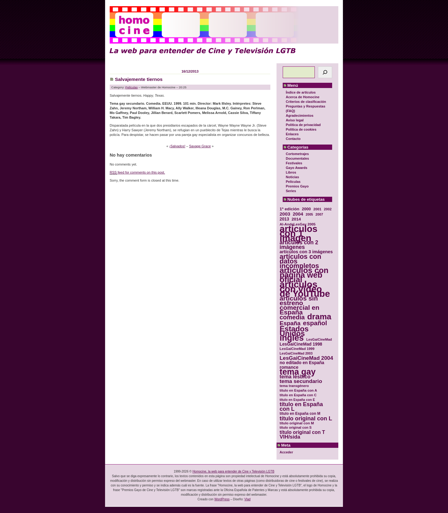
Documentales (297, 158)
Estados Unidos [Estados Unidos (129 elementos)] (294, 331)
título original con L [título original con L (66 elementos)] (306, 418)
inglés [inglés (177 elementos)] (292, 338)
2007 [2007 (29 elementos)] (319, 214)
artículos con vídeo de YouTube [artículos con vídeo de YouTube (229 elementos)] (305, 289)
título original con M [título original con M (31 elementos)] (297, 423)
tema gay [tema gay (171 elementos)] (297, 372)
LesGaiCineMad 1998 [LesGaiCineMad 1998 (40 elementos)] (301, 344)
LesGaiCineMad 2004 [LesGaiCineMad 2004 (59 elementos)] (306, 358)
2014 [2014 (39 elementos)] (296, 219)
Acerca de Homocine (302, 97)
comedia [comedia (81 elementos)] (292, 317)
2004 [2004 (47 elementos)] (298, 214)
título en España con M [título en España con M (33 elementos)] (300, 413)
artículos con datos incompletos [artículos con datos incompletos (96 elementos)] (300, 261)
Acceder (286, 452)
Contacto (293, 139)
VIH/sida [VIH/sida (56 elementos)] (290, 437)
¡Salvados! (177, 146)
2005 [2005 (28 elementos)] (309, 214)
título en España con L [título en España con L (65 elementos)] (301, 406)
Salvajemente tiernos (139, 79)
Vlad (247, 499)
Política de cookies (301, 129)
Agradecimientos (299, 115)
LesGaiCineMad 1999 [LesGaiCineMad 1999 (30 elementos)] (297, 349)
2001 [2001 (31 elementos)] (317, 209)
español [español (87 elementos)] (315, 323)
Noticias (292, 177)
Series (291, 191)
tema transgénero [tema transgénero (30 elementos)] (294, 386)
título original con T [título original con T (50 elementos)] (302, 432)
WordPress (222, 499)
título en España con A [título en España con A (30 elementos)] (298, 390)
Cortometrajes (297, 154)
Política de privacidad (303, 125)
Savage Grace (200, 146)
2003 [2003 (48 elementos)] (285, 214)
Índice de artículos (301, 92)
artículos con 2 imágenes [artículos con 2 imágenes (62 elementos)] (299, 245)
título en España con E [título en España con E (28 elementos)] (297, 400)
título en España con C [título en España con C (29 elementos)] (298, 395)
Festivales (294, 163)
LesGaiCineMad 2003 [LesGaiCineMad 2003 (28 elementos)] (296, 353)
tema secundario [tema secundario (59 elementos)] (301, 381)
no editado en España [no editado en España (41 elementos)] (302, 362)
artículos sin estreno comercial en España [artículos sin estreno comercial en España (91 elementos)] (299, 305)
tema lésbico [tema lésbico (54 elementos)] (295, 376)
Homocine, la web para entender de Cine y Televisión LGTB (233, 471)
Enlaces (292, 134)
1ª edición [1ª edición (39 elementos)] (289, 209)
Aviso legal (295, 120)
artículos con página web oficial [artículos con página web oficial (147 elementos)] (304, 275)
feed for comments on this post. (137, 172)
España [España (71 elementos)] (290, 323)
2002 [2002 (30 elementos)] (328, 209)
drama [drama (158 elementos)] (319, 316)
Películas (293, 181)
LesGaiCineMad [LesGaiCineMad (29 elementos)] (319, 339)
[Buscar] (325, 72)
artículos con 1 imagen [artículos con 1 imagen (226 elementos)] (298, 233)
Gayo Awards (296, 168)
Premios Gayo (297, 186)
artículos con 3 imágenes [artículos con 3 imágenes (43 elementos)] (306, 252)
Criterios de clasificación (306, 101)
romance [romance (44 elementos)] (289, 367)
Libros (291, 172)
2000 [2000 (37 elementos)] (306, 209)
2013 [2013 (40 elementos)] (284, 219)
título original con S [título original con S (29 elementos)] (295, 427)
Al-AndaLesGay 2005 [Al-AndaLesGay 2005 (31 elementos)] (297, 224)
